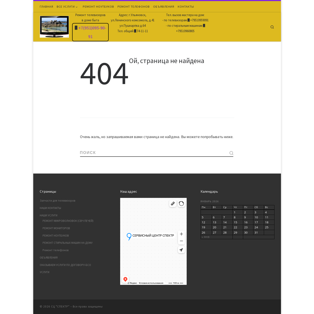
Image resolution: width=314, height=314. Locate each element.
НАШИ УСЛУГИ (48, 215)
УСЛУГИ (44, 272)
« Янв (206, 237)
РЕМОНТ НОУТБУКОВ (56, 235)
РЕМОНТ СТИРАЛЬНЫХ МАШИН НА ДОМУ (68, 243)
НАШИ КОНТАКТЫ (50, 208)
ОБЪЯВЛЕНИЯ (49, 257)
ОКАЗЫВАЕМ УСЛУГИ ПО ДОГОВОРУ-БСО (65, 265)
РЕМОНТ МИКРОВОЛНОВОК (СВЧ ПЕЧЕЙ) (68, 221)
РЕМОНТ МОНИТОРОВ (56, 228)
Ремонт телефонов (56, 250)
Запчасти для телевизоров (57, 200)
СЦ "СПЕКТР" (60, 306)
